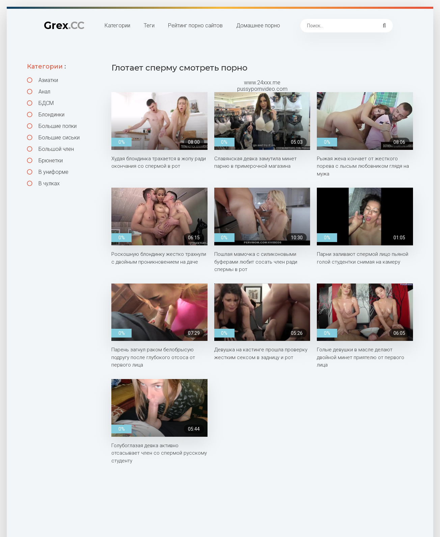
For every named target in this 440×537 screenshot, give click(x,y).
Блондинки (45, 114)
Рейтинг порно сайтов (195, 25)
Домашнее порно (258, 25)
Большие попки (52, 126)
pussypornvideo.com (262, 89)
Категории (117, 25)
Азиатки (42, 80)
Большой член (50, 149)
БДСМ (40, 103)
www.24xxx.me (262, 82)
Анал (38, 91)
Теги (149, 25)
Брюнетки (45, 160)
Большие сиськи (53, 137)
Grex (64, 25)
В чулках (43, 183)
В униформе (47, 172)
